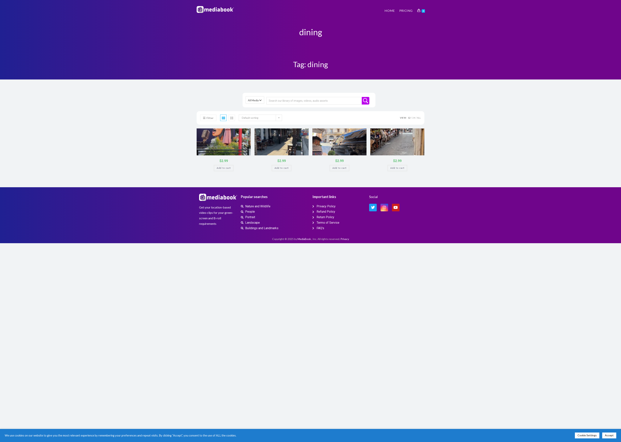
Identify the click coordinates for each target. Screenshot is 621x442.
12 (409, 117)
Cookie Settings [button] (587, 435)
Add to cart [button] (224, 168)
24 (413, 117)
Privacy (344, 239)
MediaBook (304, 239)
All (419, 117)
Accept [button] (609, 435)
